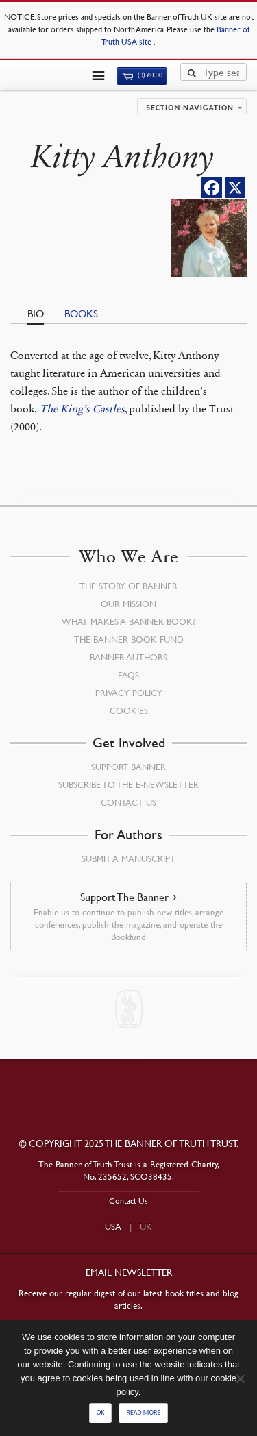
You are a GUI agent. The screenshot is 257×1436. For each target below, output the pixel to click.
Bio (35, 313)
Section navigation (190, 107)
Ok (101, 1412)
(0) (141, 75)
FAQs (128, 674)
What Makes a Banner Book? (128, 621)
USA (113, 1226)
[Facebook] (211, 187)
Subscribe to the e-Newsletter (128, 784)
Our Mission (128, 603)
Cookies (129, 710)
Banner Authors (128, 657)
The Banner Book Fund (129, 639)
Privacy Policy (128, 692)
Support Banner (128, 766)
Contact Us (128, 802)
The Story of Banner (128, 585)
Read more (143, 1412)
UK (146, 1226)
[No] (240, 1378)
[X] (235, 187)
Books (81, 313)
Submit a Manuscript (128, 858)
